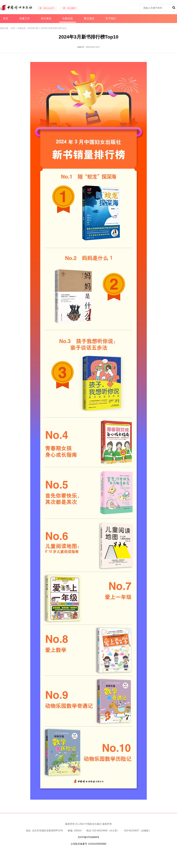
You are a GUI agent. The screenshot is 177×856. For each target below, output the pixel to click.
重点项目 (89, 18)
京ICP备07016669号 (88, 837)
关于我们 (110, 18)
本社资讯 (46, 18)
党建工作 (24, 18)
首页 (5, 18)
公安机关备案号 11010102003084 (88, 844)
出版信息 (67, 19)
